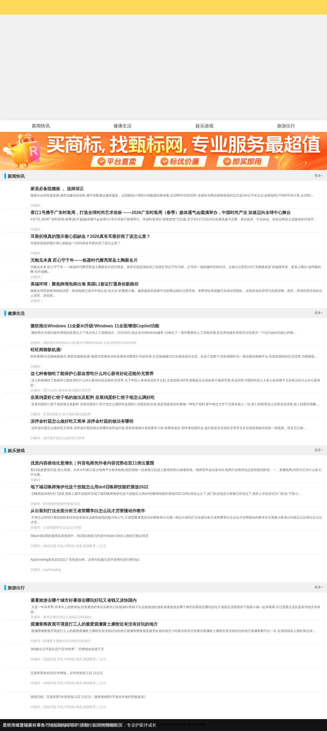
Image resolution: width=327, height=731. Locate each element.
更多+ (319, 175)
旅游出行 (286, 125)
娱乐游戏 (204, 125)
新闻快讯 (41, 125)
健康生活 (123, 125)
